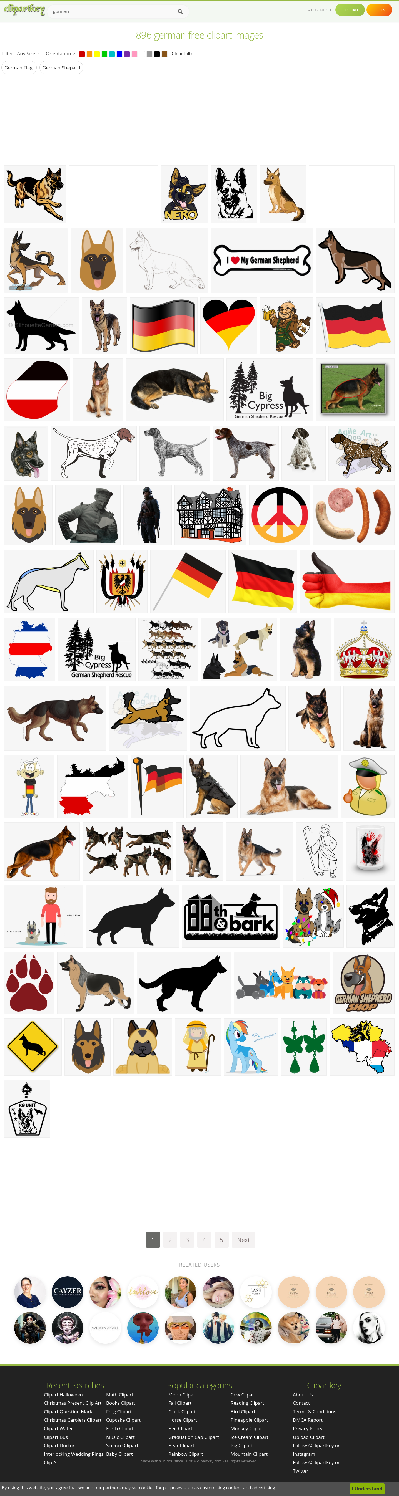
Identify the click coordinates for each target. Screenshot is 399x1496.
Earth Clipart (120, 1428)
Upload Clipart (309, 1437)
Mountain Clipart (249, 1454)
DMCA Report (308, 1420)
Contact (301, 1403)
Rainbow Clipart (185, 1454)
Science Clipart (122, 1445)
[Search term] (118, 11)
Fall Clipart (179, 1403)
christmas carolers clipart (72, 1420)
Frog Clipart (119, 1411)
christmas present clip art (72, 1403)
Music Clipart (120, 1437)
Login (379, 9)
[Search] (180, 11)
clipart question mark (68, 1411)
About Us (303, 1394)
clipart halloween (63, 1394)
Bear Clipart (181, 1445)
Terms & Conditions (314, 1411)
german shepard (61, 67)
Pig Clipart (242, 1445)
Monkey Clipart (247, 1428)
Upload (350, 9)
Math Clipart (119, 1394)
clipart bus (56, 1437)
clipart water (58, 1428)
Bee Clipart (180, 1428)
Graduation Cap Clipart (193, 1437)
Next (243, 1240)
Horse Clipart (182, 1420)
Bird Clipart (243, 1411)
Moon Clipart (182, 1394)
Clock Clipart (182, 1411)
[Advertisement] (199, 119)
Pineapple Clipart (249, 1420)
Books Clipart (120, 1403)
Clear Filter (183, 53)
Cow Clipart (243, 1394)
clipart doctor (59, 1445)
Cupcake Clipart (123, 1420)
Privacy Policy (307, 1428)
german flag (19, 67)
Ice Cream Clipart (249, 1437)
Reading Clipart (247, 1403)
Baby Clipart (119, 1454)
